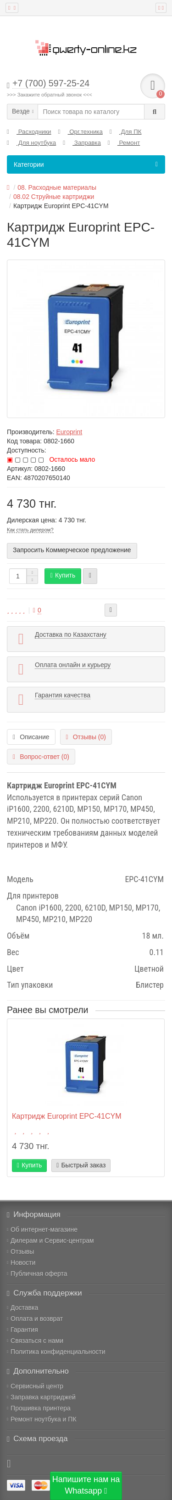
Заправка (82, 142)
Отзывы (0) (86, 737)
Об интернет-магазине (42, 1229)
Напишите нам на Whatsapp (86, 1485)
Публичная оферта (37, 1273)
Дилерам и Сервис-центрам (50, 1240)
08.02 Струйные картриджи (53, 196)
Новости (21, 1262)
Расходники (29, 131)
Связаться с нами (35, 1340)
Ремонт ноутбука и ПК (42, 1419)
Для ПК (126, 131)
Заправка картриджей (41, 1397)
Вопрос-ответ (41, 756)
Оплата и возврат (35, 1318)
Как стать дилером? (30, 529)
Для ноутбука (31, 142)
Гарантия (22, 1329)
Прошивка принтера (39, 1408)
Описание (31, 737)
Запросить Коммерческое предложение (72, 550)
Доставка (22, 1307)
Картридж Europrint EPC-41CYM (67, 1116)
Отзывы (20, 1251)
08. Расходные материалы (56, 187)
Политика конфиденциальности (56, 1351)
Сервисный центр (35, 1386)
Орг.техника (80, 131)
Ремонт (124, 142)
